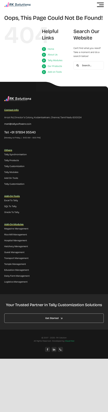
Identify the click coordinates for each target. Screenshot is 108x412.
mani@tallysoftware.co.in (17, 123)
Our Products (55, 66)
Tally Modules (55, 60)
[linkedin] (54, 349)
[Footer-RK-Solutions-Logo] (18, 97)
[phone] (60, 349)
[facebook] (47, 349)
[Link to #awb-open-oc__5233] (100, 5)
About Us (53, 54)
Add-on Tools (55, 71)
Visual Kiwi (69, 341)
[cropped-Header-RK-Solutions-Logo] (17, 3)
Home (51, 49)
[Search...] (88, 65)
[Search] (77, 65)
